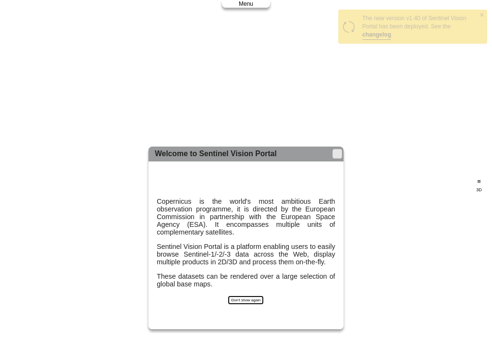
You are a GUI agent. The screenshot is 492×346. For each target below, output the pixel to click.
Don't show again (245, 300)
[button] (337, 154)
